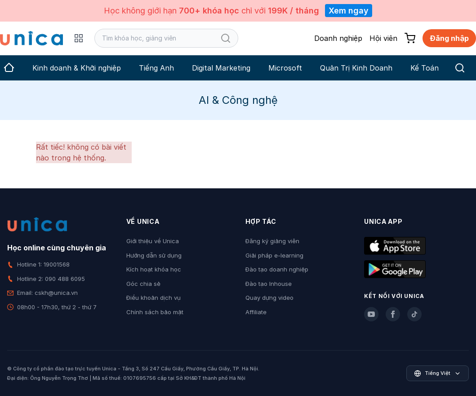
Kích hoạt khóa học (153, 269)
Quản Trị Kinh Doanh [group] (356, 67)
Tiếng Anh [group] (156, 67)
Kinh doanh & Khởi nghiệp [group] (76, 67)
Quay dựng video (269, 297)
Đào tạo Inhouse (268, 283)
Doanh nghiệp (338, 38)
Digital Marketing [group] (221, 67)
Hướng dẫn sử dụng (154, 255)
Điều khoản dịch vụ (153, 297)
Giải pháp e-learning (274, 255)
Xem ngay (349, 10)
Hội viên (383, 38)
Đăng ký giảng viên (272, 241)
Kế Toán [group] (424, 67)
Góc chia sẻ (143, 283)
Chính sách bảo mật (154, 312)
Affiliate (256, 312)
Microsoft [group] (285, 67)
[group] (9, 67)
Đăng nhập (449, 38)
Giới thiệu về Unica (152, 241)
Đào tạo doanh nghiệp (276, 269)
